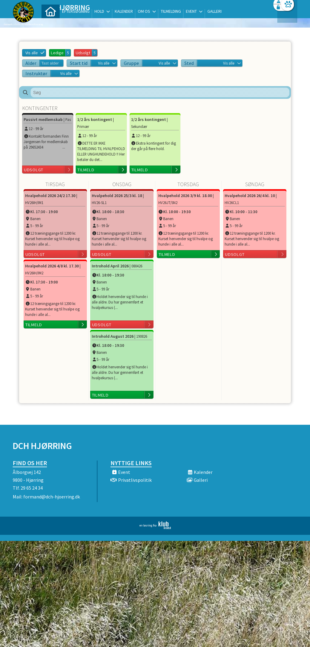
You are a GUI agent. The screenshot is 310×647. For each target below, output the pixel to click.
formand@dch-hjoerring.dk (51, 497)
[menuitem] (50, 20)
